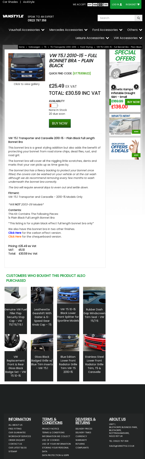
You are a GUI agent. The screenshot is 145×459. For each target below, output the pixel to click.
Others (132, 30)
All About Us (15, 424)
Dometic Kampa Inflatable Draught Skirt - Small (123, 93)
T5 (45, 47)
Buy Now (133, 102)
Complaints (82, 447)
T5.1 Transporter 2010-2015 (63, 47)
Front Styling (86, 47)
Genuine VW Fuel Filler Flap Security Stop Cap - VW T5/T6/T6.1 (16, 317)
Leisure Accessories (90, 38)
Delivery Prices (84, 428)
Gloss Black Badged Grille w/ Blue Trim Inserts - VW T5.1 (42, 362)
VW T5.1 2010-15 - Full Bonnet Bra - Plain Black (119, 47)
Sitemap (12, 451)
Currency (81, 436)
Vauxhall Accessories (24, 30)
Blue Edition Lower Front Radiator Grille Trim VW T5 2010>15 (68, 364)
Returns (80, 443)
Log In (115, 4)
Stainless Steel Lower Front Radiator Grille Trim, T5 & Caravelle (94, 364)
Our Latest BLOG (17, 447)
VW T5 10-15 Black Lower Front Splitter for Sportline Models (68, 315)
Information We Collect (56, 436)
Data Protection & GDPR (55, 455)
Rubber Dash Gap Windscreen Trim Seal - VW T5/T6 (94, 315)
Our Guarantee (17, 432)
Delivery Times (83, 432)
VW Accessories (126, 38)
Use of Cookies (50, 440)
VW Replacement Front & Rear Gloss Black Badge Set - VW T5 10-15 (15, 366)
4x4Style (29, 2)
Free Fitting (15, 428)
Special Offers (125, 55)
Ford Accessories (105, 30)
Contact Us (15, 443)
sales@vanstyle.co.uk (121, 445)
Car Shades (10, 2)
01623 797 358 (37, 20)
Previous (113, 87)
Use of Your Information (56, 443)
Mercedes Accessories (66, 30)
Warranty (81, 440)
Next (136, 87)
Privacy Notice (50, 428)
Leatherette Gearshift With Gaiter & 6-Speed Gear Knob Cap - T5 (42, 317)
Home (22, 47)
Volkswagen (34, 47)
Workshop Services (19, 436)
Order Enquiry (16, 440)
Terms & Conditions (53, 432)
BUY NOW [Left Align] (60, 123)
